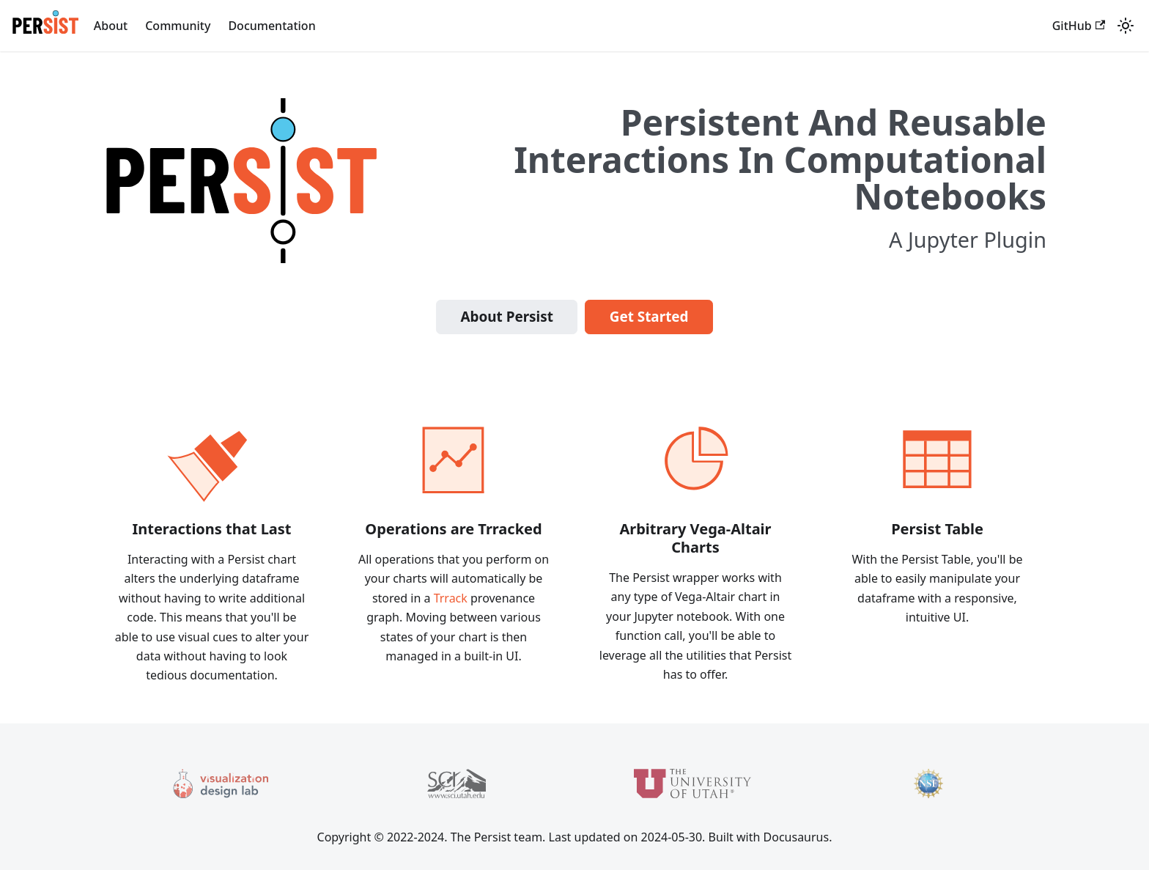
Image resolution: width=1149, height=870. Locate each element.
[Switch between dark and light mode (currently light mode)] (1125, 25)
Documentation (271, 26)
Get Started (649, 316)
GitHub (1078, 26)
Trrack (451, 598)
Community (177, 26)
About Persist (506, 316)
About (111, 26)
